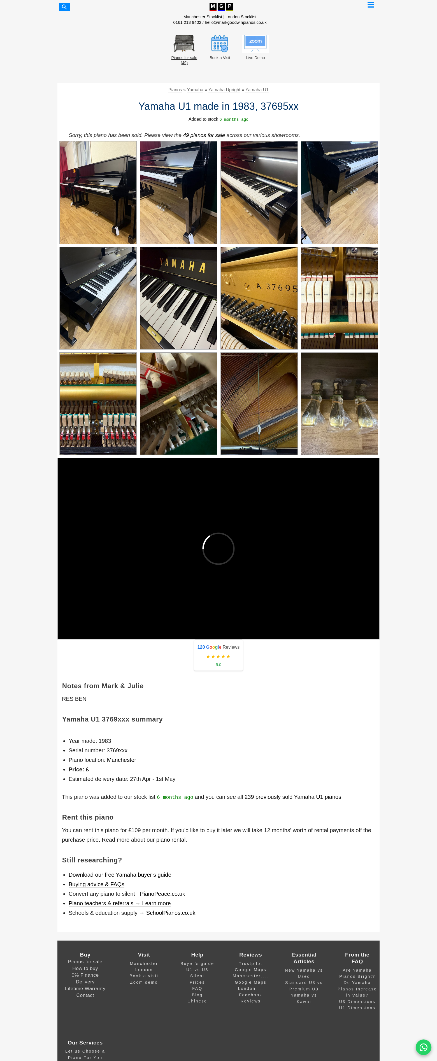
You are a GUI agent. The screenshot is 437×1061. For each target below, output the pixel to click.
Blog (197, 995)
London (144, 969)
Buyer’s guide (197, 963)
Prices (197, 982)
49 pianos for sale (204, 135)
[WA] (423, 1047)
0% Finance (85, 975)
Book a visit (144, 976)
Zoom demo (144, 982)
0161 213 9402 (187, 22)
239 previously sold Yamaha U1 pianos (293, 797)
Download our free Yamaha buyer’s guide (120, 875)
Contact (85, 995)
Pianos (175, 89)
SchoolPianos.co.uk (171, 913)
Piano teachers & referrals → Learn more (120, 903)
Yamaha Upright (224, 89)
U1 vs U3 (197, 969)
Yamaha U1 (257, 89)
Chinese (197, 1001)
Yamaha (195, 89)
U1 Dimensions (357, 1008)
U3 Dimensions (357, 1001)
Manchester (121, 760)
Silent (197, 976)
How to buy (85, 968)
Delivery (85, 982)
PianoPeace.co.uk (162, 894)
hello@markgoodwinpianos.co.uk (235, 22)
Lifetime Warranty (85, 988)
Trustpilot (250, 963)
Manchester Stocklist (202, 16)
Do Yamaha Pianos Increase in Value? (357, 988)
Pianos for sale (85, 961)
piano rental (171, 840)
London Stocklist (241, 16)
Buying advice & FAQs (96, 884)
